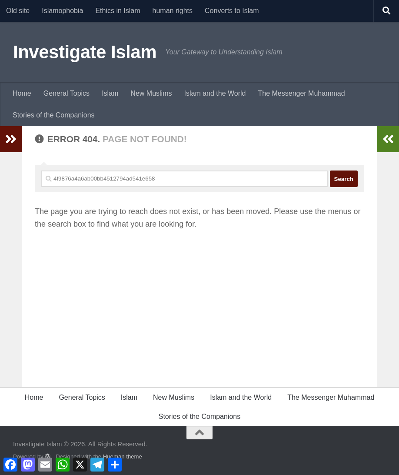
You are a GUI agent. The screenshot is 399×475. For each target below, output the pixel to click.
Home (22, 93)
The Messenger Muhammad (301, 93)
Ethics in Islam (117, 10)
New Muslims (151, 93)
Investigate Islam (84, 52)
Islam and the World (215, 93)
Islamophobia (62, 10)
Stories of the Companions (54, 115)
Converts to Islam (232, 10)
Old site (18, 10)
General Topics (66, 93)
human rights (173, 10)
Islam (110, 93)
